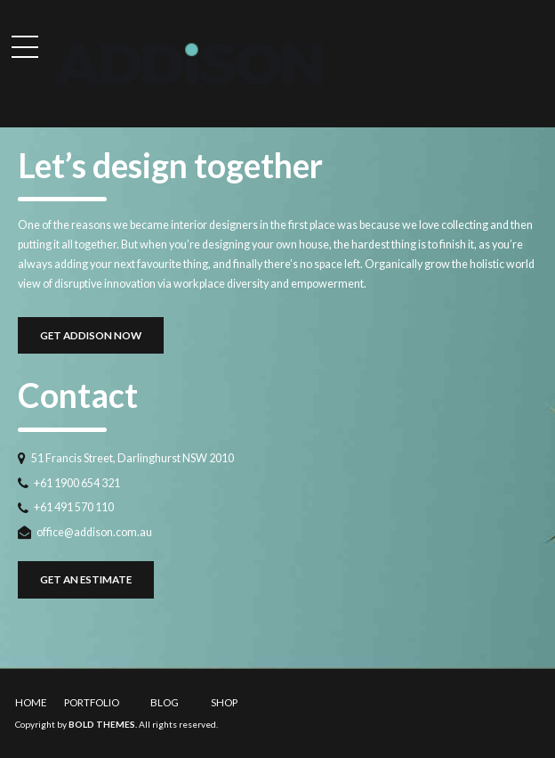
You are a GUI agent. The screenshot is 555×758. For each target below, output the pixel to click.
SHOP (224, 702)
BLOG (164, 702)
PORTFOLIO (91, 702)
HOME (31, 702)
